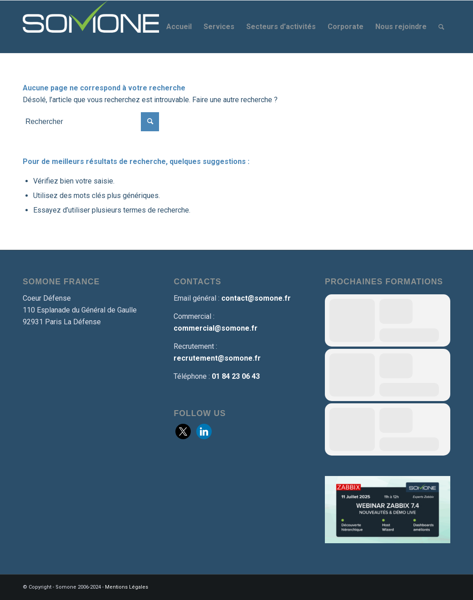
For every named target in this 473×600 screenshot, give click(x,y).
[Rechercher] (441, 26)
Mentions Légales (126, 587)
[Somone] (91, 26)
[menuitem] (179, 26)
